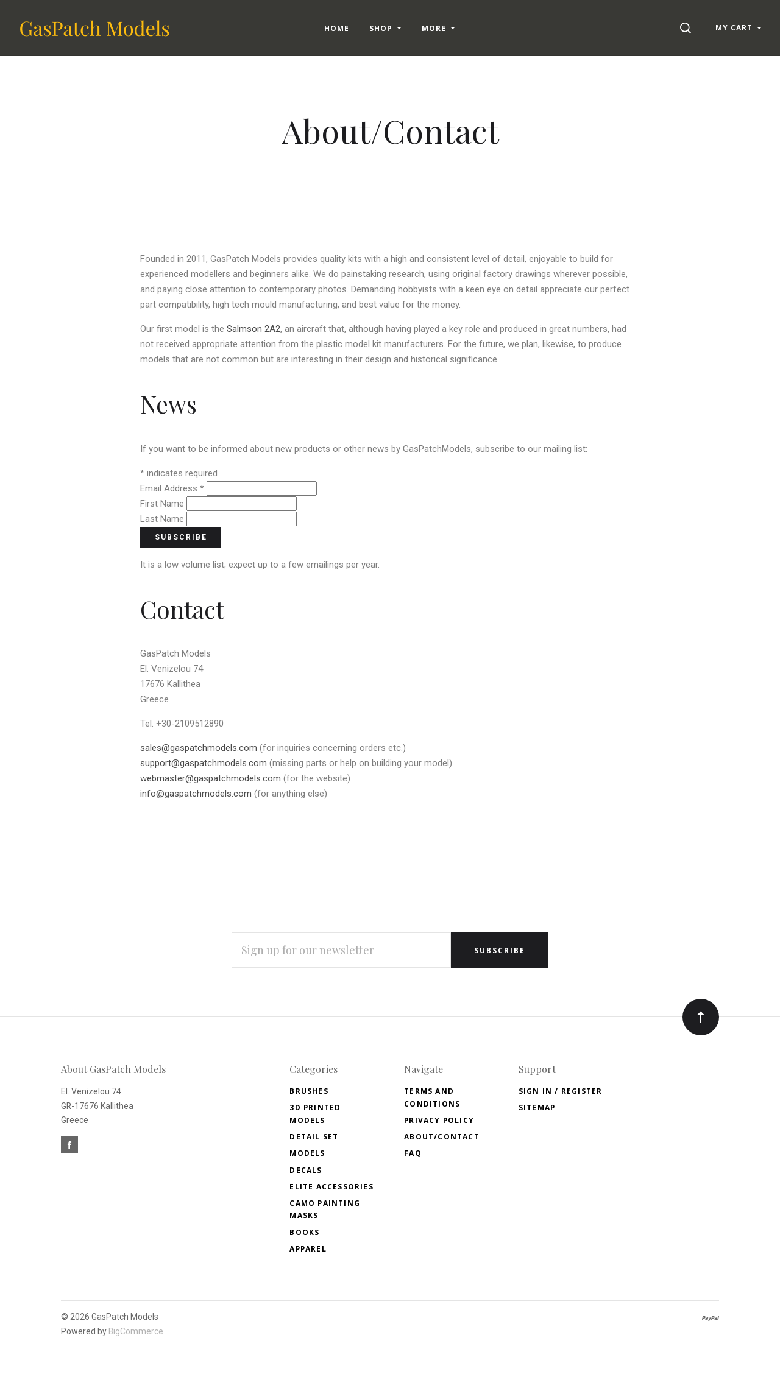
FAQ (413, 1153)
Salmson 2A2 (253, 328)
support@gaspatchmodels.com (203, 763)
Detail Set (313, 1137)
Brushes (308, 1091)
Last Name (163, 518)
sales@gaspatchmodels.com (198, 747)
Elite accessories (331, 1187)
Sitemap (537, 1107)
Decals (305, 1170)
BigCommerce (135, 1331)
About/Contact (442, 1137)
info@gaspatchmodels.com (196, 793)
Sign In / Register (561, 1091)
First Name (163, 503)
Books (304, 1232)
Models (307, 1153)
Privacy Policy (439, 1120)
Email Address (173, 488)
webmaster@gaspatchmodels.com (210, 778)
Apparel (307, 1249)
